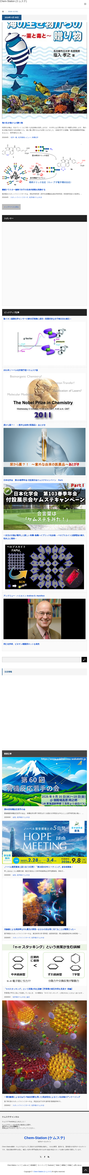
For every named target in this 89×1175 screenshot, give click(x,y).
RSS (48, 1157)
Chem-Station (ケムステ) (44, 1138)
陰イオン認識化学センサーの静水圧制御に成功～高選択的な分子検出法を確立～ (37, 319)
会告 (14, 817)
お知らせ (25, 1165)
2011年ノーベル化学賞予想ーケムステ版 (21, 370)
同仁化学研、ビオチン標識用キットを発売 (21, 644)
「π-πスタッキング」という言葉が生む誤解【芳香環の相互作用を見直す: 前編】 (38, 989)
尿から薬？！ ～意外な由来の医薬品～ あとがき (25, 425)
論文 (28, 997)
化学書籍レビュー (24, 137)
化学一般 (14, 137)
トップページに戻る (11, 207)
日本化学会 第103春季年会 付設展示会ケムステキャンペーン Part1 (33, 480)
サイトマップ (42, 1165)
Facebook (51, 1165)
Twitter (57, 1165)
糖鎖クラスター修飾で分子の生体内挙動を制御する (23, 190)
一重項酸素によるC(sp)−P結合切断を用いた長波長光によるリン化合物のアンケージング (42, 1097)
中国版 (69, 1165)
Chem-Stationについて (14, 1165)
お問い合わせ (77, 1165)
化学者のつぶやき (35, 197)
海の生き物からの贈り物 (12, 123)
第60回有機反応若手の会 (14, 809)
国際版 (63, 1165)
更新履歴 (33, 1165)
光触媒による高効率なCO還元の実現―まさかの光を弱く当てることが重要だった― (40, 929)
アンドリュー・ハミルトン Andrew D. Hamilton (24, 596)
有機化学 (35, 137)
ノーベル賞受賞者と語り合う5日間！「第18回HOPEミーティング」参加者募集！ (38, 867)
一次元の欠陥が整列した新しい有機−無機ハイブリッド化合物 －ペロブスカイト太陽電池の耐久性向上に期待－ (44, 537)
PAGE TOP (85, 1170)
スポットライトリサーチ (19, 197)
